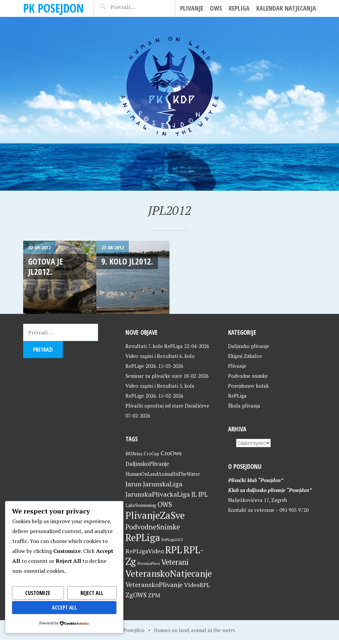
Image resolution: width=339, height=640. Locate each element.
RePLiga (239, 8)
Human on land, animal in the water (194, 630)
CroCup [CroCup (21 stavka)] (151, 454)
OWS (216, 8)
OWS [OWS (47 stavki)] (165, 504)
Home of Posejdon (123, 630)
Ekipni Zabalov (245, 356)
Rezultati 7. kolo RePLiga (154, 346)
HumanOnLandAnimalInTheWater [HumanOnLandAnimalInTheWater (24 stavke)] (162, 474)
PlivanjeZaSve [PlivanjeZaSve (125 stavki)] (155, 515)
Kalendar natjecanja (286, 8)
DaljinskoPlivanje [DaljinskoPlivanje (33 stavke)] (147, 464)
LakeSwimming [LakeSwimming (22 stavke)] (140, 505)
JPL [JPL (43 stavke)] (203, 494)
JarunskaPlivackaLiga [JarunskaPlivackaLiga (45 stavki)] (157, 494)
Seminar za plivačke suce (153, 375)
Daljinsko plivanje (248, 346)
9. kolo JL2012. (127, 261)
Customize (37, 593)
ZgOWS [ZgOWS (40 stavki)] (136, 595)
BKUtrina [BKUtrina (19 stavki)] (133, 454)
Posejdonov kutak (248, 385)
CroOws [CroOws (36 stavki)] (171, 453)
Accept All (64, 607)
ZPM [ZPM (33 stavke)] (154, 595)
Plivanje (191, 8)
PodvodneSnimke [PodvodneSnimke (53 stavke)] (152, 526)
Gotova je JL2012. (45, 266)
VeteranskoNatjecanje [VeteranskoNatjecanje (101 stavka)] (168, 573)
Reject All (91, 593)
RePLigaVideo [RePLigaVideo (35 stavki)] (144, 551)
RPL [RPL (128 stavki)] (173, 549)
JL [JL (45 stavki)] (194, 494)
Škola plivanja (244, 405)
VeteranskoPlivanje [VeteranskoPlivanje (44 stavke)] (154, 584)
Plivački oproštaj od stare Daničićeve (167, 405)
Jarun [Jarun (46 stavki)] (133, 483)
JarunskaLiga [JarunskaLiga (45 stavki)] (162, 483)
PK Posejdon (53, 8)
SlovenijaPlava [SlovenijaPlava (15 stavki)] (148, 563)
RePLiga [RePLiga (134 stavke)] (142, 537)
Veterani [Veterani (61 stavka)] (175, 562)
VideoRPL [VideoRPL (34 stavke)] (197, 585)
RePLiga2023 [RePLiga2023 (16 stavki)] (172, 539)
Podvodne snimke (248, 375)
